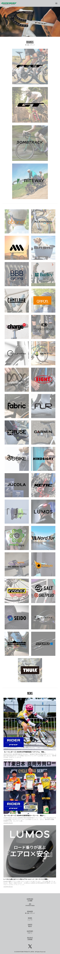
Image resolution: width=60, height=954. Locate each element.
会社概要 (30, 899)
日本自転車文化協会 (30, 904)
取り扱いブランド (30, 912)
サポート (30, 932)
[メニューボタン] (57, 3)
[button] (27, 35)
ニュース (30, 918)
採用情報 (30, 938)
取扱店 (30, 925)
